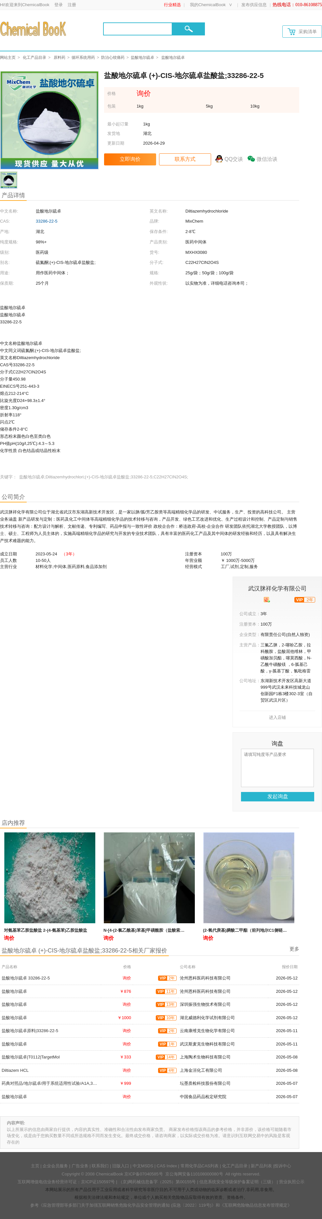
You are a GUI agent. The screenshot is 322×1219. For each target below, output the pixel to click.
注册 (72, 4)
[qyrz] (267, 599)
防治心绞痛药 (113, 57)
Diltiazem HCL (15, 1070)
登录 (58, 4)
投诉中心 (282, 1165)
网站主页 (8, 57)
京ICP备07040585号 (143, 1174)
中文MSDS (143, 1165)
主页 (35, 1165)
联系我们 (100, 1165)
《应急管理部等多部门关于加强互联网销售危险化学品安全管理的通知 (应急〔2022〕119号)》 (127, 1205)
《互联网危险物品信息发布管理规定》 (256, 1205)
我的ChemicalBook (208, 4)
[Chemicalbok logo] (33, 28)
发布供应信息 (254, 4)
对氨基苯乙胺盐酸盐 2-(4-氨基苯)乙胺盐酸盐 (45, 930)
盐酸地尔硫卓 (142, 57)
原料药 (59, 57)
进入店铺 (277, 717)
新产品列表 (261, 1165)
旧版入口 (120, 1165)
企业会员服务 (55, 1165)
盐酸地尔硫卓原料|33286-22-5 (30, 1030)
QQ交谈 (233, 159)
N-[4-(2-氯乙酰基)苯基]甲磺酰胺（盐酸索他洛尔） (150, 930)
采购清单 (302, 31)
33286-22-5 (47, 221)
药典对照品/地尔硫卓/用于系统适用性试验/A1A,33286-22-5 (57, 1083)
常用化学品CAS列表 (200, 1165)
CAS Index (167, 1165)
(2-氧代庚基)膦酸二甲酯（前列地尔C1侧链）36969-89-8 (255, 930)
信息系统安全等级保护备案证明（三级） (237, 1181)
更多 (294, 949)
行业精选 (172, 4)
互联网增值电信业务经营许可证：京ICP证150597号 (66, 1181)
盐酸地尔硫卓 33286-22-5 (26, 978)
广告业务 (80, 1165)
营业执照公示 (291, 1181)
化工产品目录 (34, 57)
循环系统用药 (83, 57)
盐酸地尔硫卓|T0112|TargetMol (31, 1057)
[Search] (137, 28)
